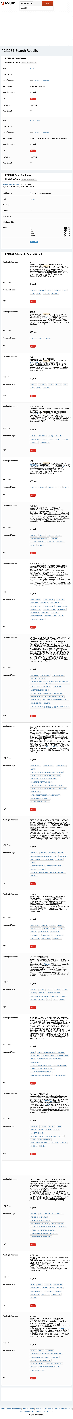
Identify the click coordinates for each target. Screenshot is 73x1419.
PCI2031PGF (34, 199)
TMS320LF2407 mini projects (40, 703)
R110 (55, 999)
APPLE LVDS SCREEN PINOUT (39, 1357)
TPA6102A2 (60, 599)
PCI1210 (50, 535)
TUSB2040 (59, 859)
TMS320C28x (45, 675)
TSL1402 (33, 869)
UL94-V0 (60, 925)
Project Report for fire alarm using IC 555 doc (47, 785)
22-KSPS (59, 1288)
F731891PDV (57, 938)
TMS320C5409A (48, 766)
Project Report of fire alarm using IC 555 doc (47, 772)
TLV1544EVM (35, 1294)
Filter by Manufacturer (12, 62)
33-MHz (57, 290)
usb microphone (57, 1223)
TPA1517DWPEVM (36, 616)
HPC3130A (47, 1101)
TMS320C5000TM (58, 675)
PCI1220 (39, 545)
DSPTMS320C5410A (50, 747)
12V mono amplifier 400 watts (41, 1075)
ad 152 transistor (37, 1133)
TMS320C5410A (35, 766)
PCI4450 (54, 538)
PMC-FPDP (62, 1227)
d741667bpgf (43, 932)
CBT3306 (63, 1143)
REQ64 (62, 999)
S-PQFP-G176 (45, 442)
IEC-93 (41, 1350)
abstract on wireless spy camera (42, 1068)
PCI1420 (51, 542)
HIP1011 (63, 996)
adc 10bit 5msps (49, 609)
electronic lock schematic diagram (43, 1136)
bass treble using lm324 (39, 690)
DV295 (61, 616)
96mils (44, 925)
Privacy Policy (28, 1409)
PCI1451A (33, 619)
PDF (33, 99)
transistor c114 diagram (39, 996)
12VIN (65, 989)
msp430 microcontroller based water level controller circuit (50, 682)
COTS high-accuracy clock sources (43, 1230)
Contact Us (40, 1411)
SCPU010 (46, 1104)
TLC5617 (42, 869)
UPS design (57, 687)
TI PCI (32, 545)
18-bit (45, 1288)
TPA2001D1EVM (49, 606)
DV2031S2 (55, 612)
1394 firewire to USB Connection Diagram (45, 1367)
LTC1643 (41, 993)
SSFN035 (42, 678)
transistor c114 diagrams (40, 1143)
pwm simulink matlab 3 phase (41, 1236)
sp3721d (33, 932)
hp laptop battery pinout (40, 801)
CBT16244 (54, 996)
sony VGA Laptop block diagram (42, 859)
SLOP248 (58, 1291)
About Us (50, 1411)
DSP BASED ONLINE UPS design (40, 687)
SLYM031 (60, 853)
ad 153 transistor (53, 993)
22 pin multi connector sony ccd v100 (55, 1055)
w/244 (33, 769)
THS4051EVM (58, 1284)
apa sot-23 (45, 1294)
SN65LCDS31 (49, 1291)
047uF (50, 989)
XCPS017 (34, 268)
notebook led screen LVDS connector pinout (46, 1363)
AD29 (32, 293)
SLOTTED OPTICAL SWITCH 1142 (40, 1360)
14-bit (32, 1052)
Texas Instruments (39, 80)
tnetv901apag (47, 935)
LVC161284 (55, 1357)
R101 (48, 999)
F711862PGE (59, 935)
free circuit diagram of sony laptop (43, 856)
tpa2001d (45, 612)
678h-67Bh (34, 442)
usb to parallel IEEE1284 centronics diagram (46, 1354)
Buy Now (34, 241)
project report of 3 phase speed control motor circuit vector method (50, 707)
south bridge (35, 439)
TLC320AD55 (63, 856)
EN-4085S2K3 (35, 925)
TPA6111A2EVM (49, 599)
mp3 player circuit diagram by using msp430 (46, 1059)
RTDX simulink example (38, 1217)
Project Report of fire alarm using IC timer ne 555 (48, 788)
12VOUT (33, 993)
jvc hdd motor (60, 1075)
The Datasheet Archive (8, 3)
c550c (33, 862)
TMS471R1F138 (35, 928)
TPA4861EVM (56, 1294)
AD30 (38, 293)
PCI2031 (33, 290)
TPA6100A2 (44, 603)
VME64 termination (37, 1370)
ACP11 (47, 317)
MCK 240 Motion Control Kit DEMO (51, 1214)
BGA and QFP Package (38, 542)
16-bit (52, 1288)
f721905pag (46, 938)
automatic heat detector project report (45, 795)
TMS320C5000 (61, 766)
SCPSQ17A (34, 465)
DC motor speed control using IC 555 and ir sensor (48, 1065)
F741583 (61, 928)
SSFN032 (33, 1214)
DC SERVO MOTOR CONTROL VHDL (41, 1072)
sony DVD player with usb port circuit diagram (47, 696)
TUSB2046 (49, 1350)
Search (47, 3)
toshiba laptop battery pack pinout (43, 779)
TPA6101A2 (34, 603)
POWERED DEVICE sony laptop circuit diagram (46, 866)
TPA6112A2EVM (35, 599)
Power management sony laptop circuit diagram (48, 872)
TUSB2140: (34, 853)
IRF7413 (42, 989)
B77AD (33, 1139)
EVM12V (57, 989)
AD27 (64, 290)
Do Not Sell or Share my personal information (53, 1409)
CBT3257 (55, 1143)
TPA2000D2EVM (35, 609)
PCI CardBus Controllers (39, 538)
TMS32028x (34, 675)
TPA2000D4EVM (62, 606)
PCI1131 (42, 535)
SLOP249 (33, 1297)
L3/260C (52, 925)
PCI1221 (58, 535)
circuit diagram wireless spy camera (51, 1052)
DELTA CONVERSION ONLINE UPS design (55, 700)
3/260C (53, 928)
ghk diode (60, 542)
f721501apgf (35, 935)
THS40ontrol (35, 1288)
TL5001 (40, 1284)
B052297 (52, 853)
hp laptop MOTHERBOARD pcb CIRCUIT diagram (46, 693)
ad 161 (61, 1136)
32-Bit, (50, 290)
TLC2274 (48, 1284)
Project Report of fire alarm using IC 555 (45, 775)
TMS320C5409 (35, 700)
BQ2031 (42, 619)
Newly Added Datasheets (11, 1409)
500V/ (32, 1284)
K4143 (48, 338)
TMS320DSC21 (35, 1062)
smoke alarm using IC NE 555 (40, 798)
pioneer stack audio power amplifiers (44, 1233)
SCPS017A (34, 362)
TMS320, (33, 678)
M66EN (42, 1146)
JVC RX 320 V (35, 1055)
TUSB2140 (34, 875)
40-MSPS (43, 853)
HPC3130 (46, 964)
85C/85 (45, 928)
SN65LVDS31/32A (36, 1291)
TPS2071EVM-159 (50, 616)
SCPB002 (33, 535)
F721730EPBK (35, 938)
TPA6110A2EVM (35, 606)
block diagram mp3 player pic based (43, 1227)
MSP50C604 (61, 609)
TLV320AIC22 (35, 612)
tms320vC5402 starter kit (39, 1223)
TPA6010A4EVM (56, 603)
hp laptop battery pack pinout (41, 782)
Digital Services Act (26, 1411)
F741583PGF (55, 932)
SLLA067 (61, 1328)
